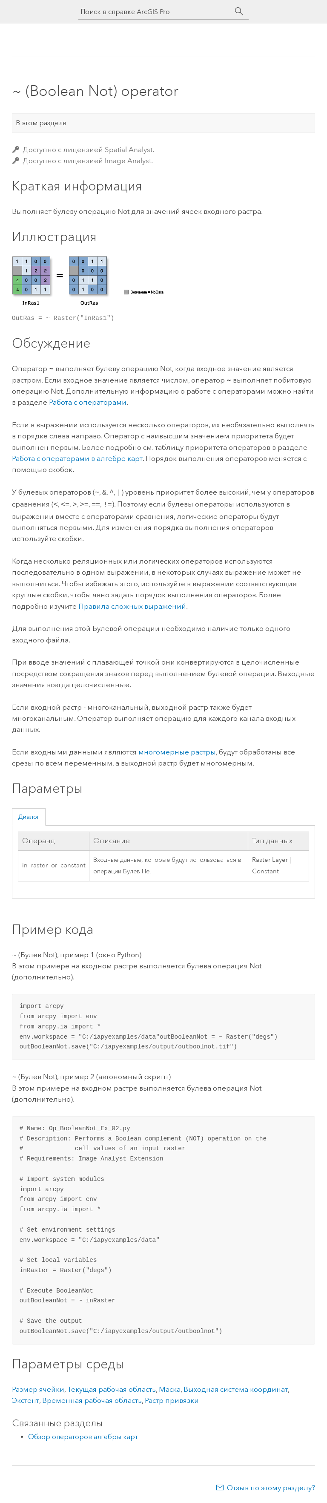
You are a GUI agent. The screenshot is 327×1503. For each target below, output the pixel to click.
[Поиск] (239, 11)
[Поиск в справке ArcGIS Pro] (155, 11)
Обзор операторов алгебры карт (83, 1435)
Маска (170, 1387)
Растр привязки (172, 1398)
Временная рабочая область (92, 1398)
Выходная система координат (236, 1387)
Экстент (25, 1398)
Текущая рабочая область (111, 1387)
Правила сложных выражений (132, 604)
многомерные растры (177, 750)
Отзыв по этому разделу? (271, 1486)
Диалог (29, 815)
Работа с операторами (87, 402)
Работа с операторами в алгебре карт (77, 458)
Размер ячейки (38, 1387)
